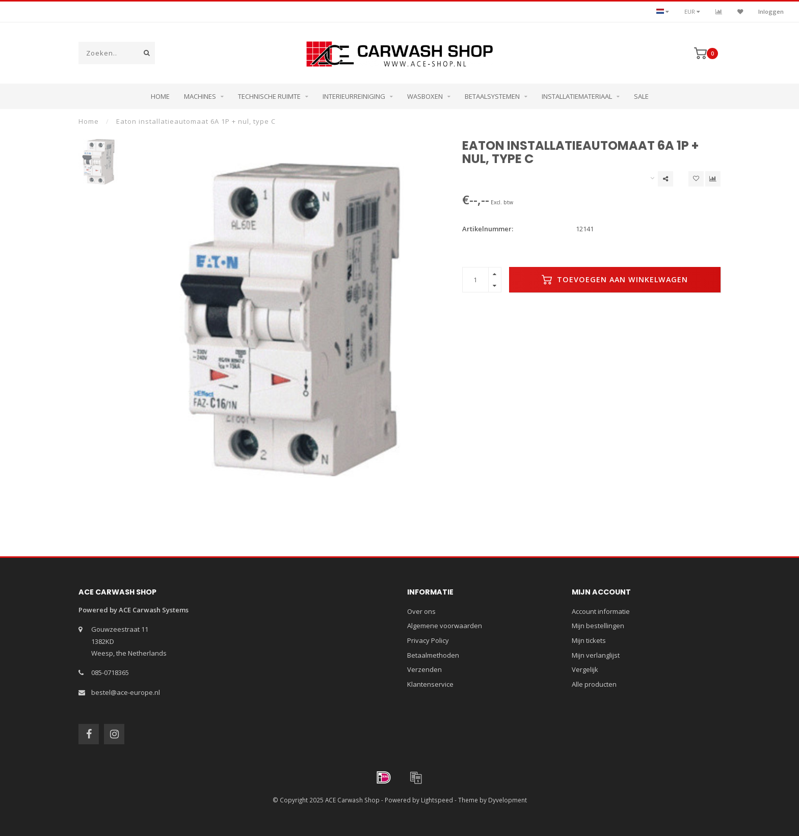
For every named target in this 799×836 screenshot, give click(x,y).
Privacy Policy (428, 640)
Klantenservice (430, 684)
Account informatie (601, 611)
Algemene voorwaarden (444, 625)
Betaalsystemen (492, 96)
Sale (641, 96)
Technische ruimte (269, 96)
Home (160, 96)
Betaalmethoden (433, 655)
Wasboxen (425, 96)
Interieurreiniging (354, 96)
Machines (200, 96)
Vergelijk (585, 669)
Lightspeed (437, 800)
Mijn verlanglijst (596, 655)
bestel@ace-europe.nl (125, 692)
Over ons (421, 611)
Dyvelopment (507, 800)
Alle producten (594, 684)
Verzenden (424, 669)
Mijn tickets (589, 640)
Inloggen (771, 11)
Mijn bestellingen (598, 625)
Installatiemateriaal (577, 96)
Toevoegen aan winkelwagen (615, 280)
